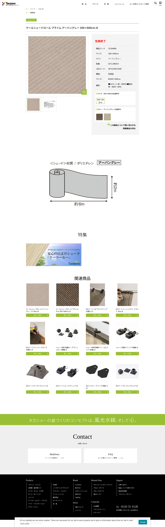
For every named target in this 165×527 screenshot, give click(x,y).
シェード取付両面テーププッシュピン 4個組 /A (67, 348)
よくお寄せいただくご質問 (139, 4)
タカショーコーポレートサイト (102, 485)
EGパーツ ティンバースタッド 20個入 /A (36, 348)
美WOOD (78, 494)
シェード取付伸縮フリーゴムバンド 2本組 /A (97, 348)
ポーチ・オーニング (34, 494)
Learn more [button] (24, 523)
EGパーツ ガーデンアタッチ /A (127, 386)
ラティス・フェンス (34, 485)
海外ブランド (79, 507)
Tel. (127, 507)
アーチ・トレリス (58, 494)
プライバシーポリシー (125, 494)
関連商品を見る (129, 128)
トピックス (96, 512)
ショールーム (119, 4)
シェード (31, 497)
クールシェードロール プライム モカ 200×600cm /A (67, 310)
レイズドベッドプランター (61, 488)
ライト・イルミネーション (36, 504)
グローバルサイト (98, 491)
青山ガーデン (97, 494)
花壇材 (55, 485)
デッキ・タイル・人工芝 (35, 491)
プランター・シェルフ (59, 491)
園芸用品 (55, 497)
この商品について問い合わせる (123, 125)
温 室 (55, 504)
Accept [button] (143, 522)
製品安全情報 (123, 491)
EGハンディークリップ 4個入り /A (97, 387)
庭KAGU (78, 488)
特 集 (106, 4)
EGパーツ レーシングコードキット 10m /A (127, 310)
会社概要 (96, 506)
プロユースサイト (98, 488)
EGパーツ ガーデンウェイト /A (37, 386)
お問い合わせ (123, 485)
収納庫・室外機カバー (35, 488)
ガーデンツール (57, 500)
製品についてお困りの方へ (127, 488)
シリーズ (78, 510)
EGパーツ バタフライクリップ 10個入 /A (96, 310)
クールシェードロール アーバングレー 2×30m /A (37, 310)
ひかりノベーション (81, 491)
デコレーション (33, 507)
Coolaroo (78, 485)
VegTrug (77, 497)
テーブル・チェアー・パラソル (37, 500)
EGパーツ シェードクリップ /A (67, 386)
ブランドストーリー (99, 509)
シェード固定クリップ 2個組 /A (127, 347)
